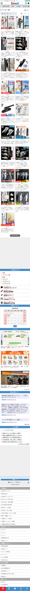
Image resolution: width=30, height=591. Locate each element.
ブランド (4, 532)
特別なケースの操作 (6, 507)
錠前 (3, 277)
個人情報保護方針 (6, 568)
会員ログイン (5, 548)
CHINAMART (5, 584)
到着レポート (5, 540)
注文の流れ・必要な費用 (7, 502)
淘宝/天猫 (4, 13)
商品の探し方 (5, 493)
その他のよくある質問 (24, 444)
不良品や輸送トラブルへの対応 (9, 513)
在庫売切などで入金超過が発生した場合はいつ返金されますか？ (12, 437)
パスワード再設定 (6, 551)
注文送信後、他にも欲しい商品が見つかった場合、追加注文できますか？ (12, 439)
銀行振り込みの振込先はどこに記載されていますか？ (12, 441)
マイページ (4, 554)
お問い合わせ (5, 560)
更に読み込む (15, 235)
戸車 (3, 272)
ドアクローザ (6, 283)
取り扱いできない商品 (7, 510)
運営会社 (4, 576)
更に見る (27, 424)
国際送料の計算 (5, 538)
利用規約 (4, 565)
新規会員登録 (5, 546)
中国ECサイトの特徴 (6, 518)
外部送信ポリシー (6, 571)
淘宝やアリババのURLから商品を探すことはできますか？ (12, 433)
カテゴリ (4, 529)
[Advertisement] (15, 253)
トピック (27, 389)
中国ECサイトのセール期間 (8, 521)
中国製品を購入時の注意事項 (8, 524)
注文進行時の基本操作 (7, 504)
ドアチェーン (6, 281)
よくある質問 (5, 557)
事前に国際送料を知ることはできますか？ (12, 435)
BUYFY (3, 582)
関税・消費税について (7, 515)
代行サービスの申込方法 (7, 499)
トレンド (4, 535)
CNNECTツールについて (7, 496)
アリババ (13, 13)
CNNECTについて (6, 491)
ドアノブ (5, 279)
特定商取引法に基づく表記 (8, 573)
